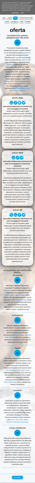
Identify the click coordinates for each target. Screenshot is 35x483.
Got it (22, 13)
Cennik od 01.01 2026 (26, 18)
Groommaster (22, 81)
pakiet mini (24, 60)
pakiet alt (10, 64)
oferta (15, 18)
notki (21, 22)
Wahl (27, 79)
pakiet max (27, 53)
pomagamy (14, 22)
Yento (23, 83)
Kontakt (27, 22)
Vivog (9, 83)
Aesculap (28, 83)
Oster (5, 83)
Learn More (15, 13)
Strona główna (17, 478)
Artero (28, 81)
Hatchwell (22, 91)
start (4, 18)
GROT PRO (13, 81)
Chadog (6, 81)
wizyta (7, 22)
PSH (17, 88)
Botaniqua (22, 88)
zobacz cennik (17, 264)
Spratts (18, 83)
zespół (9, 18)
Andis (13, 83)
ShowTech (28, 336)
